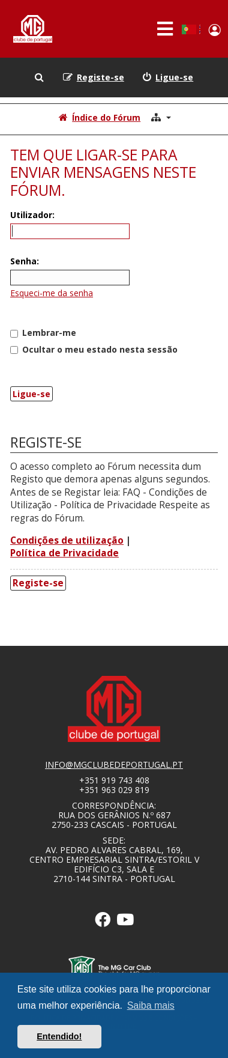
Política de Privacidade (64, 553)
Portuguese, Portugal (189, 29)
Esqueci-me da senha (51, 293)
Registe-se (38, 583)
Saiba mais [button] (151, 1005)
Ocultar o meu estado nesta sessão (94, 349)
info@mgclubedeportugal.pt (114, 765)
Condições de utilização (67, 540)
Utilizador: (32, 214)
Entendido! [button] (59, 1036)
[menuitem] (168, 77)
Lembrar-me (43, 332)
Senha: (24, 261)
